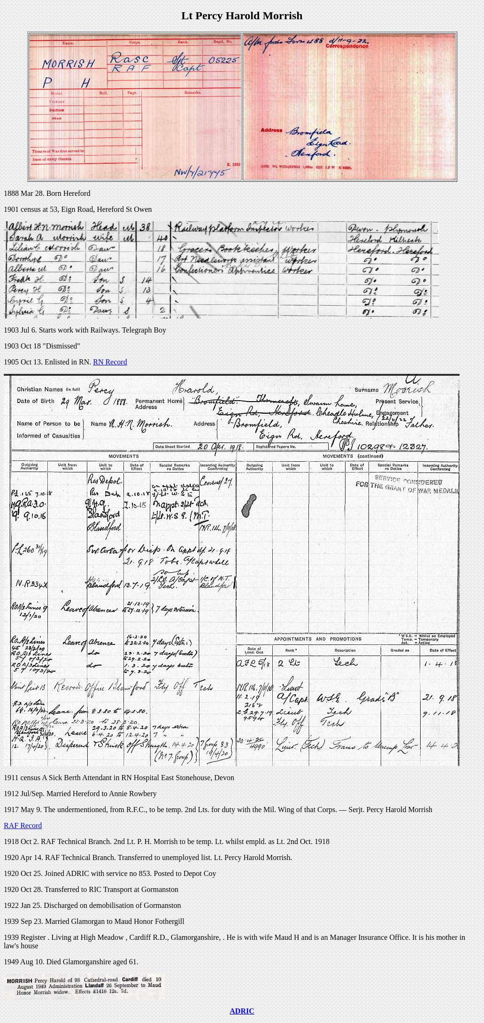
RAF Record (23, 825)
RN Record (110, 362)
